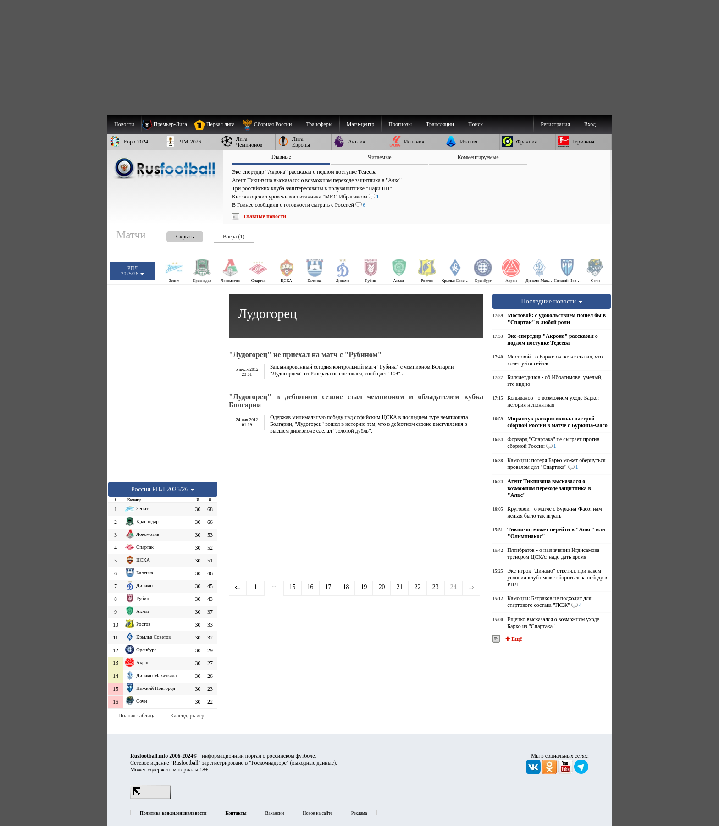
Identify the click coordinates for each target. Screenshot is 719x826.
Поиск (475, 124)
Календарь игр (187, 715)
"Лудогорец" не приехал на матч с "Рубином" (305, 354)
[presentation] (175, 235)
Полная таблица (136, 715)
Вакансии (274, 812)
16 (310, 587)
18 (346, 587)
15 (292, 587)
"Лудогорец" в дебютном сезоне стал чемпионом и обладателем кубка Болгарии (356, 401)
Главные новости (264, 216)
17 (328, 587)
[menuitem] (270, 124)
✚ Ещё (513, 639)
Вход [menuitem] (590, 124)
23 (435, 587)
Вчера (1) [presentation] (233, 236)
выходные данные (313, 763)
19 (364, 587)
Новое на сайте (317, 812)
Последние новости (551, 301)
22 (418, 587)
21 (400, 587)
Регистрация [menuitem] (555, 124)
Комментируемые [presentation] (478, 157)
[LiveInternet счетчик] (150, 797)
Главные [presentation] (281, 157)
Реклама (359, 812)
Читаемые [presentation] (379, 157)
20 (382, 587)
